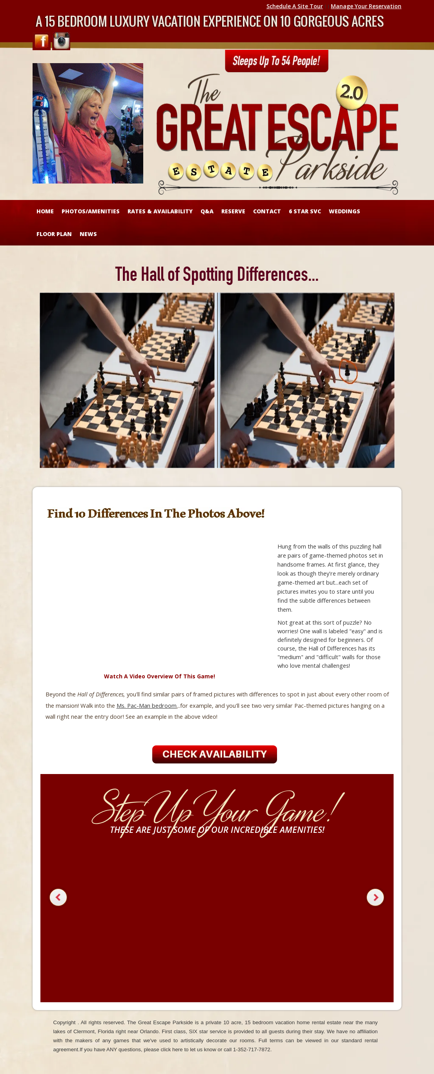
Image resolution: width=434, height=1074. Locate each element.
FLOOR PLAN (54, 234)
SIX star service (207, 1031)
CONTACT (267, 211)
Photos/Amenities (91, 211)
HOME (45, 211)
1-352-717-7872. (252, 1049)
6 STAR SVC (305, 211)
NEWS (88, 234)
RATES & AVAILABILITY (160, 211)
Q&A (207, 211)
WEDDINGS (344, 211)
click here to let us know (188, 1049)
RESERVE (233, 211)
